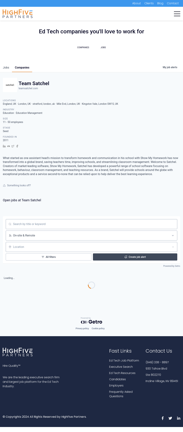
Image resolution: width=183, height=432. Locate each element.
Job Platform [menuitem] (130, 14)
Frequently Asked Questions (121, 394)
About (136, 3)
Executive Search (121, 367)
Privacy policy (82, 328)
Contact (173, 3)
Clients (149, 3)
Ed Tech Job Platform (124, 360)
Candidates (117, 379)
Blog (160, 3)
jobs (6, 67)
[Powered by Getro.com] (91, 320)
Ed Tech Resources (122, 373)
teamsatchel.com (28, 88)
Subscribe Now (161, 14)
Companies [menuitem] (56, 14)
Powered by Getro (171, 266)
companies (22, 67)
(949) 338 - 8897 (157, 362)
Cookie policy (98, 328)
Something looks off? (17, 185)
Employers (116, 385)
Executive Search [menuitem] (103, 14)
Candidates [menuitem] (78, 14)
